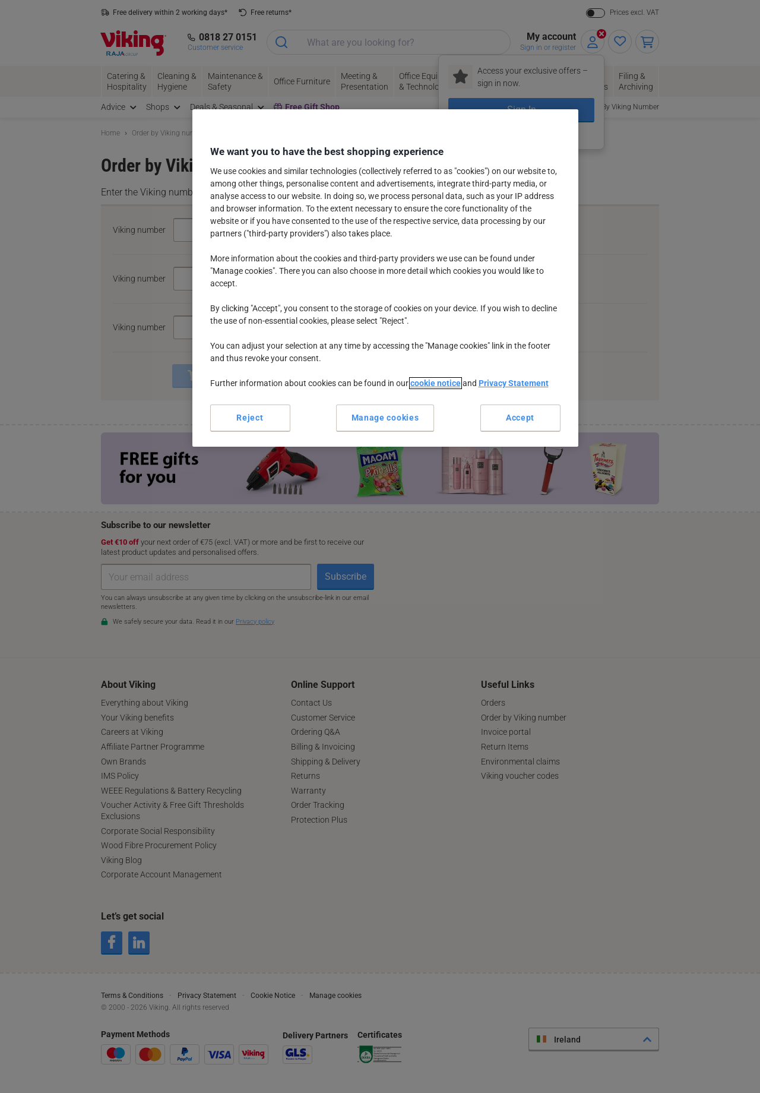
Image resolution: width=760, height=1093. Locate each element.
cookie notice (435, 383)
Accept (520, 417)
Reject (249, 417)
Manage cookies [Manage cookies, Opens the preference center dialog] (385, 417)
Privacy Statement (514, 383)
